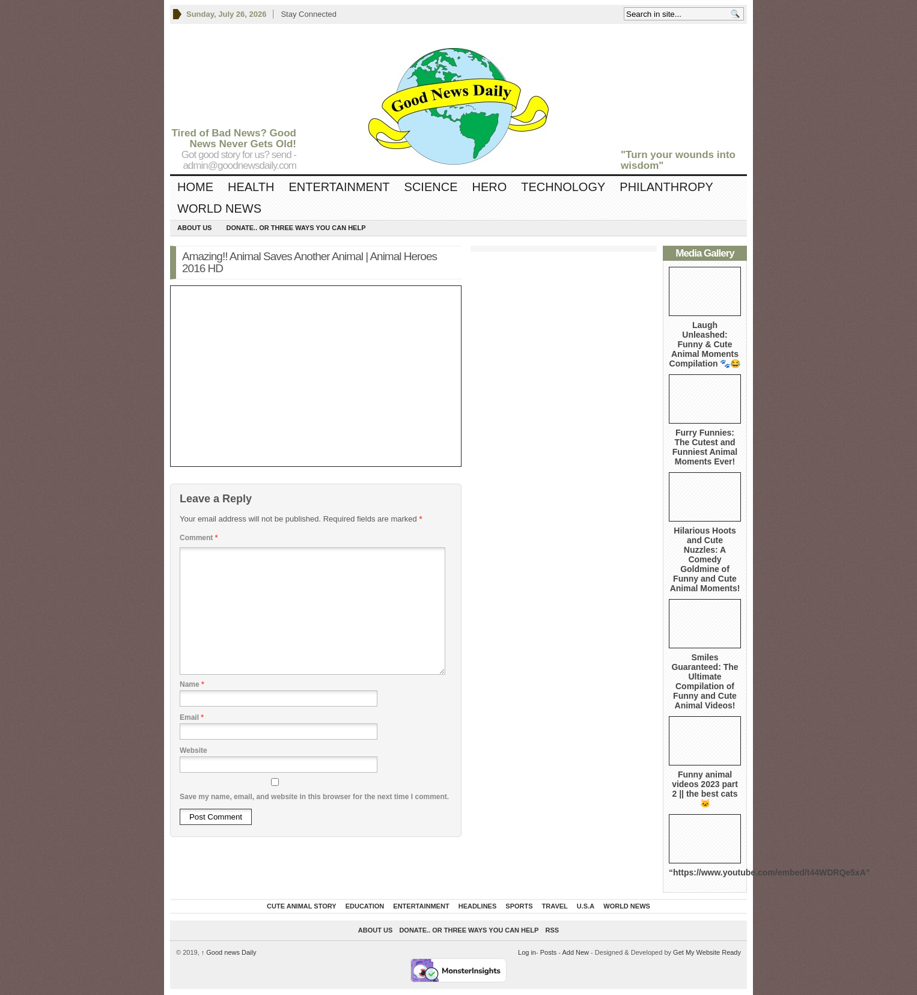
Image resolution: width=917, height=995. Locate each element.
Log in (527, 952)
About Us (194, 227)
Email (192, 717)
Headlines (477, 906)
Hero (489, 186)
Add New (575, 952)
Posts (548, 952)
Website (193, 750)
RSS (552, 930)
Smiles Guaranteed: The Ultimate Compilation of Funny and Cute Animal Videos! (704, 681)
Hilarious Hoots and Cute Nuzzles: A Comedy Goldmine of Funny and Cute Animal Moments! (705, 559)
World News (219, 208)
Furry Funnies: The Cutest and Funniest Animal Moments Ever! (704, 447)
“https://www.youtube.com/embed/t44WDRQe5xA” (769, 872)
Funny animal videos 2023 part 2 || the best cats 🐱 (705, 789)
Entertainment (338, 186)
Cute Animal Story (302, 906)
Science (431, 186)
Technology (563, 186)
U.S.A (585, 906)
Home (195, 186)
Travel (555, 906)
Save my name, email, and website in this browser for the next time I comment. (314, 797)
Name (192, 684)
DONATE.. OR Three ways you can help (295, 227)
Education (365, 906)
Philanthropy (666, 186)
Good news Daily (229, 952)
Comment (199, 538)
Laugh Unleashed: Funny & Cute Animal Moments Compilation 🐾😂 (705, 344)
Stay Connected (309, 14)
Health (251, 186)
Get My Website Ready (707, 952)
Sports (518, 906)
